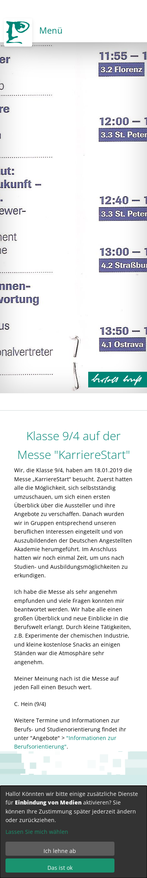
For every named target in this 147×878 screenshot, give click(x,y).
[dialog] (73, 832)
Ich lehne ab (60, 851)
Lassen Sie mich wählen (36, 831)
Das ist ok (60, 867)
